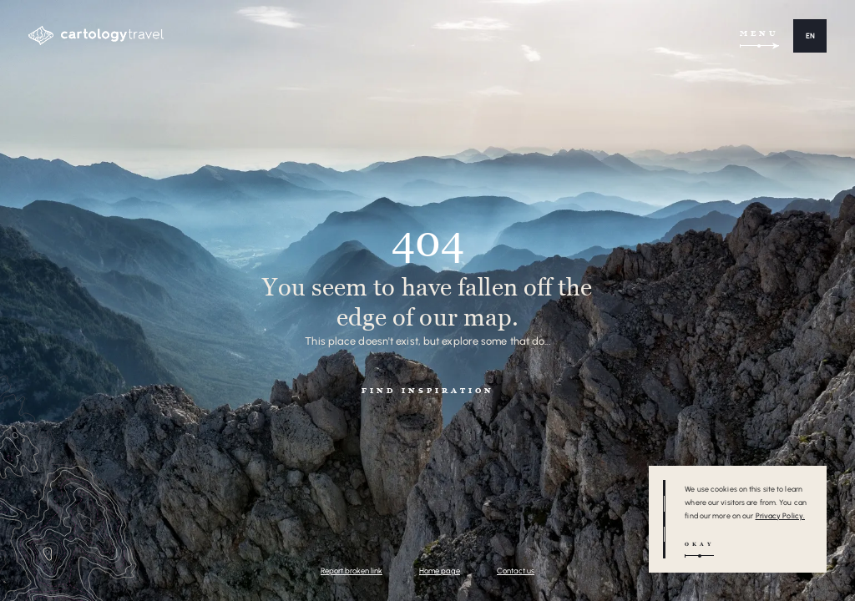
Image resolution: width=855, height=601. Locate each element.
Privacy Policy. (781, 515)
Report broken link (351, 570)
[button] (810, 36)
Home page (439, 570)
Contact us (515, 570)
